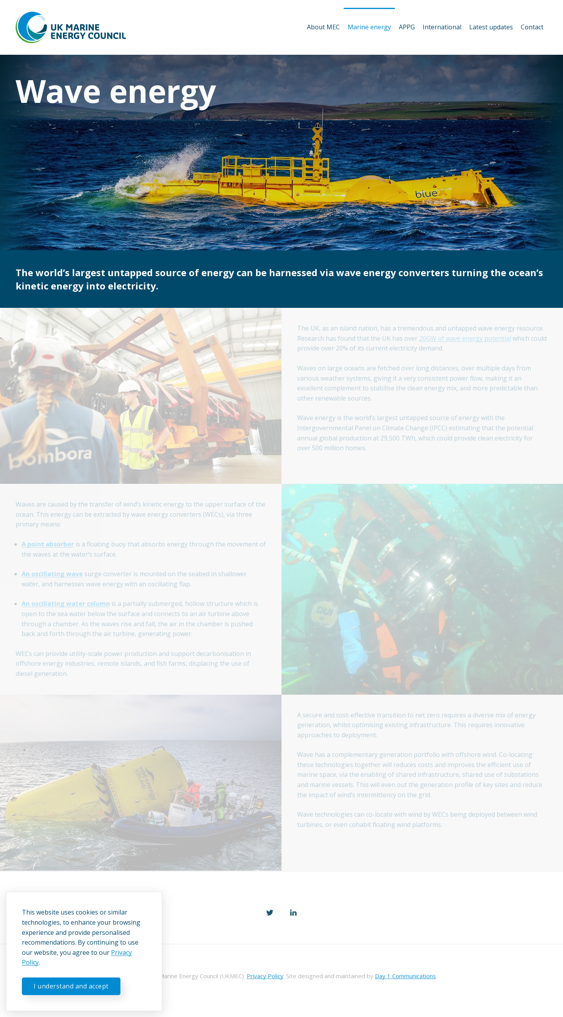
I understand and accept (71, 986)
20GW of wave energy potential (465, 338)
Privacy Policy (265, 977)
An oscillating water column (66, 603)
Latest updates (491, 27)
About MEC (323, 27)
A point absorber (48, 544)
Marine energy (369, 27)
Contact (532, 27)
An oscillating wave (52, 574)
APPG (407, 27)
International (442, 27)
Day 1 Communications (405, 977)
